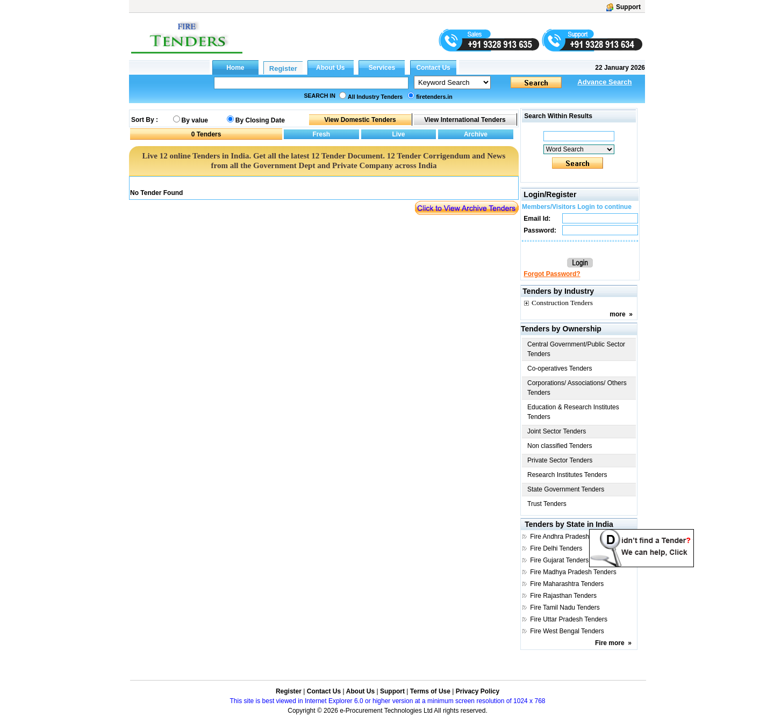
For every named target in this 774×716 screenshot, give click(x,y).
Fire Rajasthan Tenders (563, 595)
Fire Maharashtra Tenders (567, 584)
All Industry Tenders (375, 96)
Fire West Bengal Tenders (567, 631)
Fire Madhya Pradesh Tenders (573, 572)
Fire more (610, 643)
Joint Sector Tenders (556, 431)
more (617, 314)
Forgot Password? (552, 274)
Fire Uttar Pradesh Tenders (568, 619)
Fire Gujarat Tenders (559, 560)
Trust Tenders (547, 504)
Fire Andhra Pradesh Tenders (572, 536)
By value (195, 120)
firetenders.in (434, 96)
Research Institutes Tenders (567, 475)
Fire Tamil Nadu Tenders (565, 607)
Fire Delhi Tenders (556, 548)
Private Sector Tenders (559, 460)
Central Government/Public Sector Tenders (576, 349)
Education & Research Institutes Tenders (573, 412)
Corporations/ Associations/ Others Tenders (577, 387)
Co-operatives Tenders (559, 368)
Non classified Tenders (559, 446)
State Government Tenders (565, 489)
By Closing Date (260, 120)
